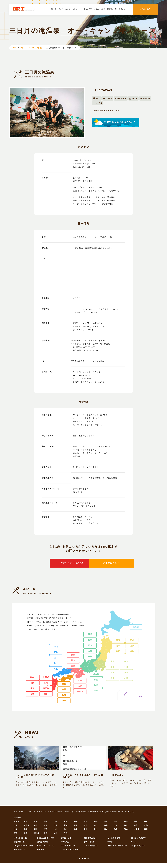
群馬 (113, 673)
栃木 (113, 679)
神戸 (73, 661)
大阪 (73, 656)
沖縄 (141, 697)
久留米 (46, 678)
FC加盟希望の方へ (68, 846)
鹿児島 (46, 689)
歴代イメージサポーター (117, 846)
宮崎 (46, 684)
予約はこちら (145, 9)
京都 (80, 681)
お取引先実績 (42, 842)
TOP (14, 48)
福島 (132, 652)
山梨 (126, 679)
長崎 (32, 695)
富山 (90, 646)
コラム (133, 842)
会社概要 (40, 850)
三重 (96, 691)
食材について (77, 9)
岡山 (56, 647)
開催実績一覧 (112, 9)
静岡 (96, 680)
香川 (64, 690)
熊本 (32, 678)
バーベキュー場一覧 (35, 48)
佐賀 (32, 689)
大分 (22, 48)
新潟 (90, 635)
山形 (132, 646)
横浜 (126, 662)
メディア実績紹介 (91, 846)
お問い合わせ (89, 842)
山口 (56, 658)
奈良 (73, 667)
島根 (56, 664)
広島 (56, 653)
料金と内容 (88, 9)
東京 (113, 662)
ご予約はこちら (108, 563)
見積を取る (123, 9)
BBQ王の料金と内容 (45, 839)
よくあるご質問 (99, 9)
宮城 (132, 641)
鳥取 (56, 670)
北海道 (136, 628)
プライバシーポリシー (70, 850)
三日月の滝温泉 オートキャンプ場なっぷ (89, 361)
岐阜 (96, 686)
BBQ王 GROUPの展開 (23, 846)
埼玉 (113, 668)
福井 (90, 657)
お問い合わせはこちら (58, 563)
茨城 (126, 673)
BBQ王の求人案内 (138, 846)
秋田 (118, 652)
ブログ (110, 842)
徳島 (64, 701)
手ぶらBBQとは (64, 9)
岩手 (118, 646)
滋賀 (80, 687)
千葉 (126, 668)
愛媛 (64, 685)
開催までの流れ (90, 839)
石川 (90, 652)
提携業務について (21, 850)
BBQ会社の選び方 (138, 839)
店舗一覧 (53, 9)
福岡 (32, 684)
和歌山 (80, 692)
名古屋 (96, 675)
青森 (118, 641)
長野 (90, 641)
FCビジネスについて (45, 846)
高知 (64, 696)
